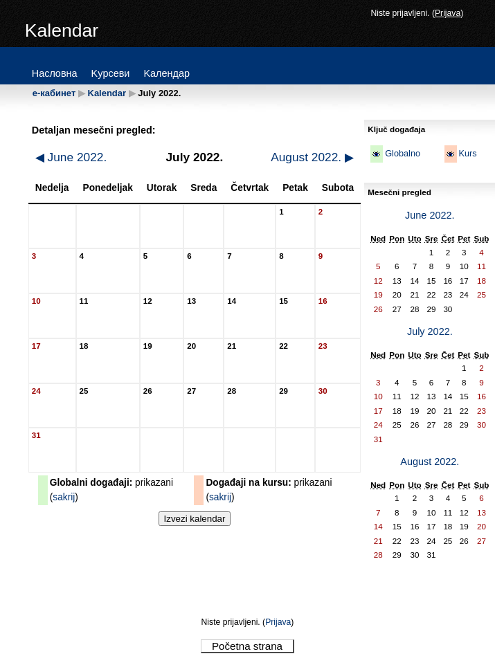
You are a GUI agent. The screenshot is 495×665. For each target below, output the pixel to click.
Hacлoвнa (55, 73)
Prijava (447, 13)
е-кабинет (54, 93)
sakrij (64, 497)
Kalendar (107, 93)
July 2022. (430, 331)
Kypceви (110, 73)
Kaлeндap (166, 73)
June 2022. (71, 157)
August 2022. (312, 157)
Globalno (402, 153)
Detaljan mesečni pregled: (94, 130)
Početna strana (247, 646)
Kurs (468, 153)
